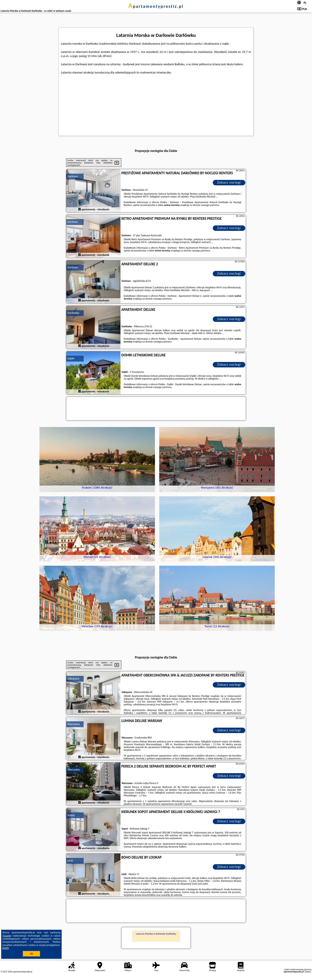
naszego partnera (210, 205)
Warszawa (73, 724)
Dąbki (70, 358)
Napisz (308, 971)
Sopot (71, 815)
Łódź (70, 860)
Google (7, 935)
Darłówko (73, 313)
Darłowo (72, 176)
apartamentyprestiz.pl (156, 6)
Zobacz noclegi (229, 182)
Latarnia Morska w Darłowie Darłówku (156, 933)
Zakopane (73, 678)
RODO (5, 948)
